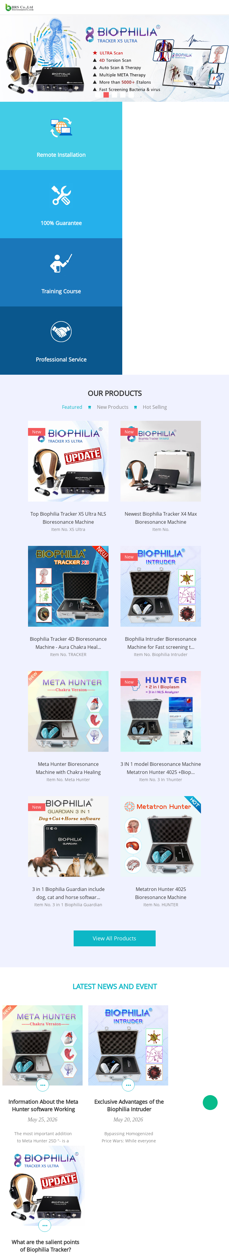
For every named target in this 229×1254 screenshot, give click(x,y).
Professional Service (171, 223)
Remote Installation (57, 154)
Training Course (57, 223)
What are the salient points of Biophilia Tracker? (188, 961)
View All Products (114, 803)
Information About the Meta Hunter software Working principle (38, 961)
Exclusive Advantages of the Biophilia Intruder (113, 961)
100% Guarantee (171, 154)
